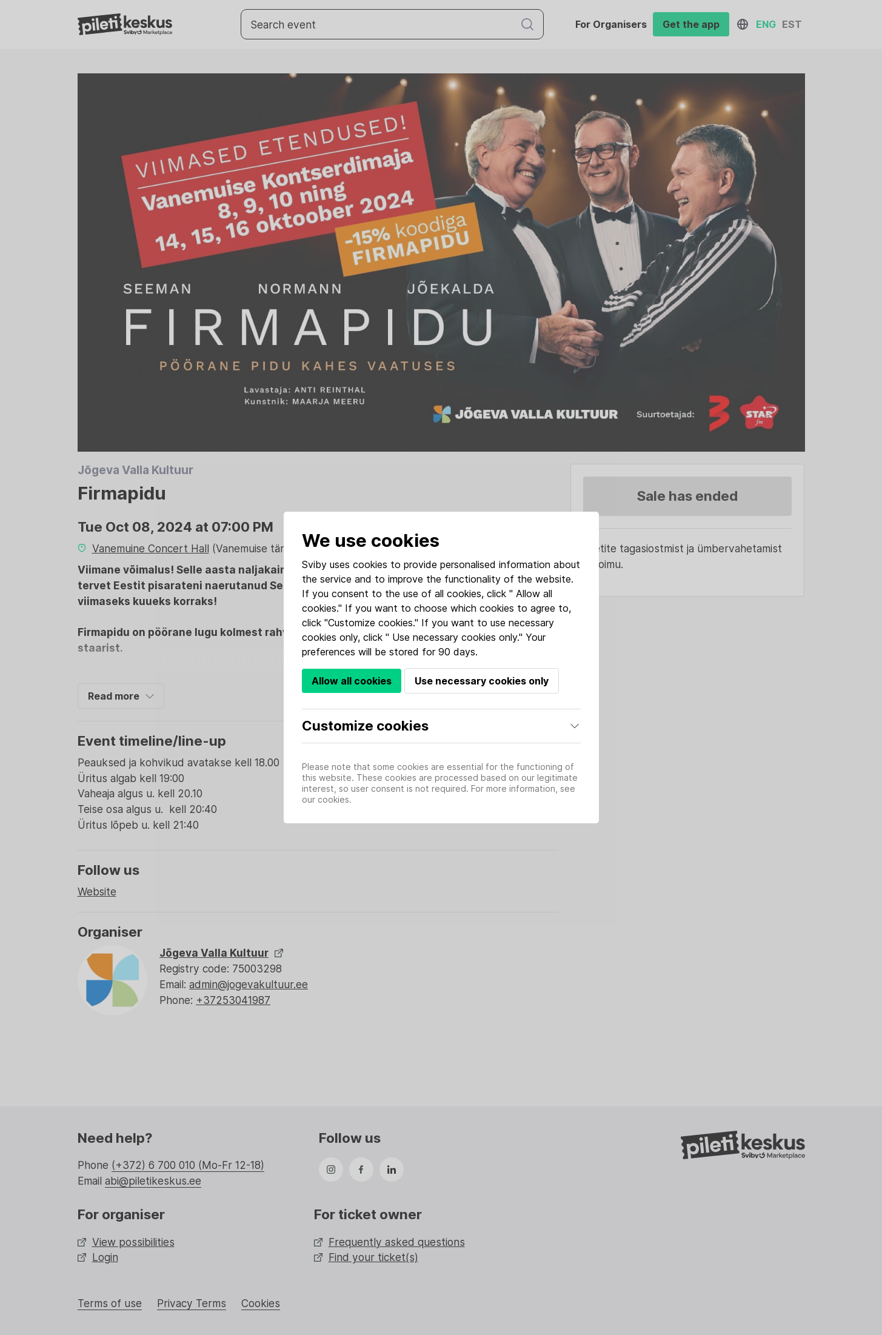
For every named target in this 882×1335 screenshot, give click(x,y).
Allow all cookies (352, 681)
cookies (370, 564)
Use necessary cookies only (482, 681)
